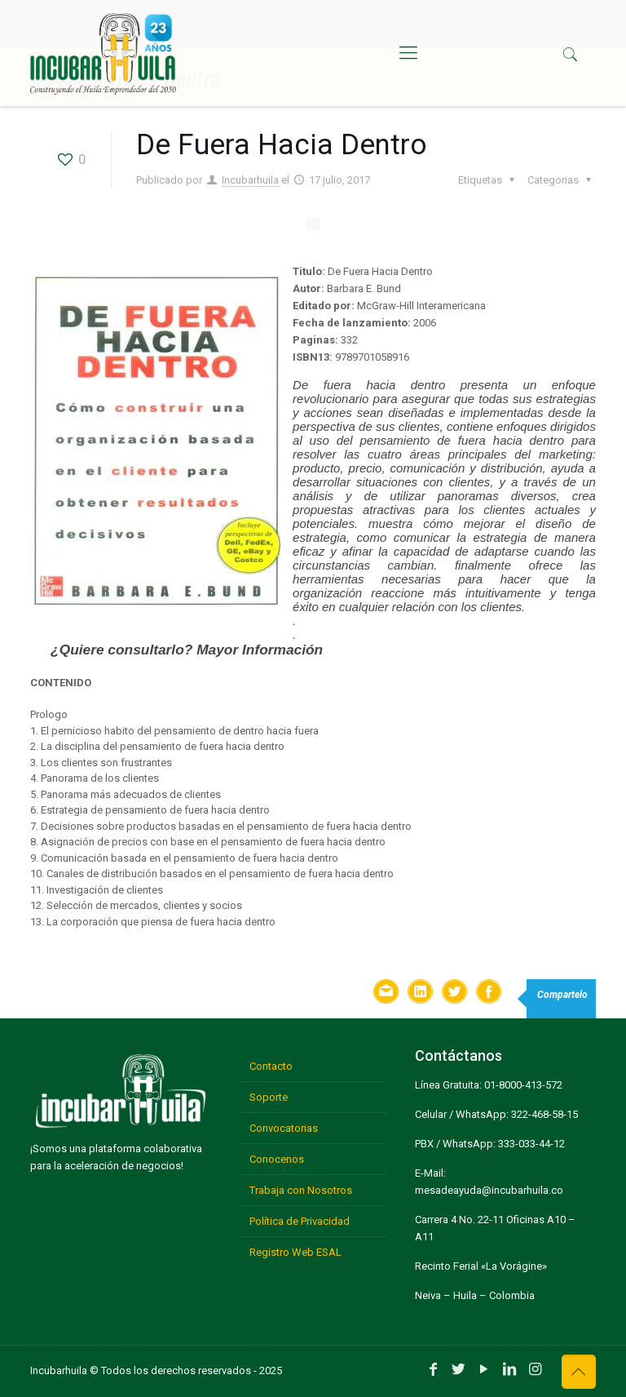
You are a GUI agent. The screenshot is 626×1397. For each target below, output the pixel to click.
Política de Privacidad (299, 1221)
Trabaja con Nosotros (300, 1190)
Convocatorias (283, 1128)
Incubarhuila (250, 180)
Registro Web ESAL (295, 1252)
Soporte (268, 1097)
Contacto (271, 1066)
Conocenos (276, 1159)
